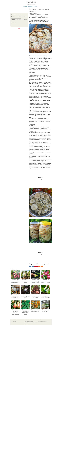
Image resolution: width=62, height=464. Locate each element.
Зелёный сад (31, 2)
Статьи (35, 6)
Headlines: (13, 22)
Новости (30, 6)
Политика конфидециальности (29, 321)
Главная (25, 6)
